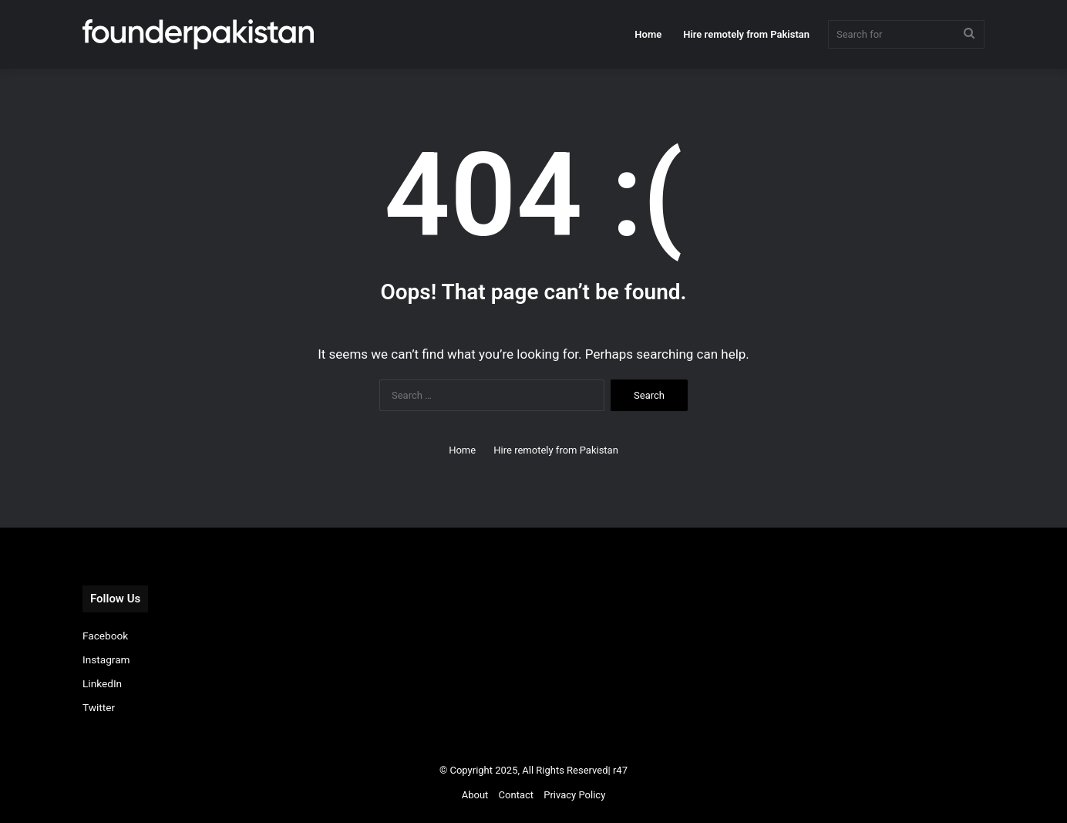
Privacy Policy (574, 795)
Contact (516, 795)
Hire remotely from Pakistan (746, 34)
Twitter (98, 707)
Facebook (105, 635)
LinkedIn (102, 683)
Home (647, 34)
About (475, 795)
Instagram (106, 659)
